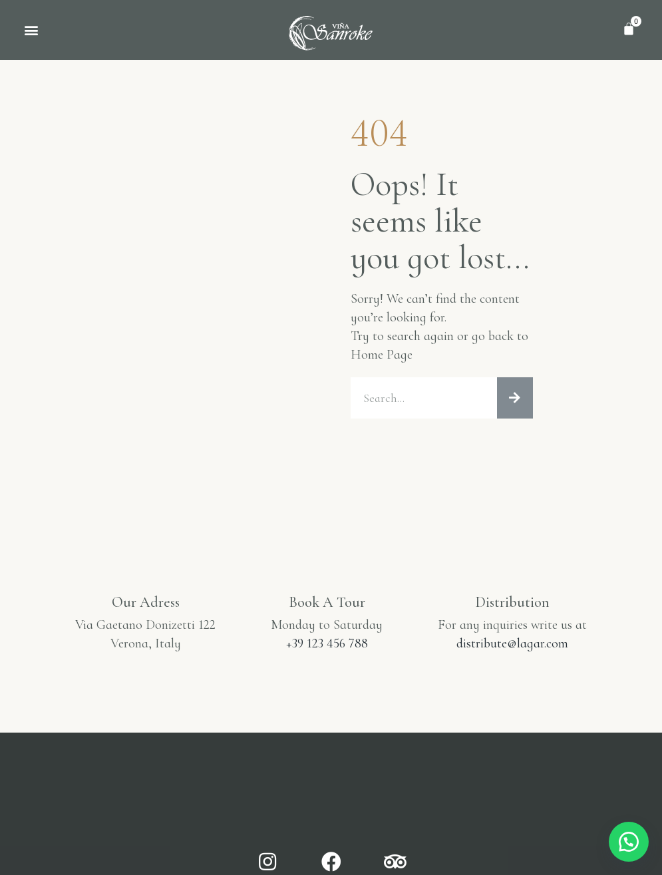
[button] (31, 30)
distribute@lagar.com (512, 645)
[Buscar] (515, 398)
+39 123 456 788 (327, 645)
